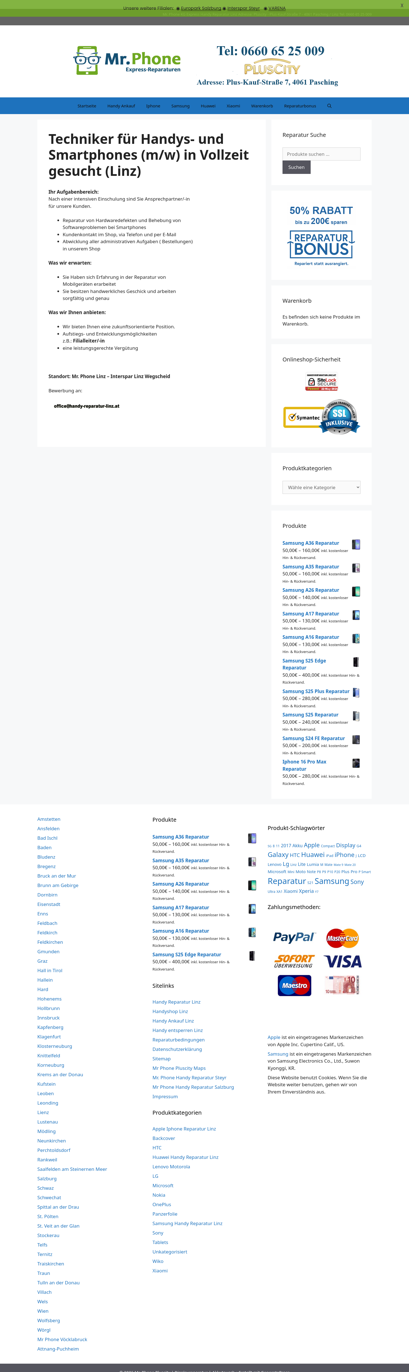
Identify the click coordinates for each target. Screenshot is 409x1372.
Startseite (86, 97)
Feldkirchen (50, 933)
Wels (42, 1292)
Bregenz (46, 857)
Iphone (153, 97)
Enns (42, 904)
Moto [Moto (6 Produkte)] (301, 862)
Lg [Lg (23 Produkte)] (286, 855)
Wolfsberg (48, 1311)
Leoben (45, 1084)
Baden (44, 838)
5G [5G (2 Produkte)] (270, 837)
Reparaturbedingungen (178, 1031)
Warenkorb (262, 97)
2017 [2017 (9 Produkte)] (286, 837)
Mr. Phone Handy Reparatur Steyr (189, 1068)
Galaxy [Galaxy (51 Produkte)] (278, 845)
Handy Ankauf (121, 97)
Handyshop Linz (170, 1002)
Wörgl (43, 1321)
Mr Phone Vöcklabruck (62, 1330)
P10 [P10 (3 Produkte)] (330, 863)
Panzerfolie (164, 1205)
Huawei (208, 97)
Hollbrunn (48, 999)
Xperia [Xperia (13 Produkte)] (306, 882)
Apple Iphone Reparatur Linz (184, 1120)
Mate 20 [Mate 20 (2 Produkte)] (350, 856)
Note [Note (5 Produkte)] (311, 862)
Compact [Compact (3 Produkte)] (328, 837)
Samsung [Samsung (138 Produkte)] (332, 872)
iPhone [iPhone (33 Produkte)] (344, 846)
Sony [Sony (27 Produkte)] (357, 873)
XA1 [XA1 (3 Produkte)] (280, 882)
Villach (44, 1283)
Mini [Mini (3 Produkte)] (291, 863)
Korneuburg (50, 1056)
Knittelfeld (48, 1046)
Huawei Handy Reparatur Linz (185, 1148)
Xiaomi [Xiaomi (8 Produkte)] (291, 882)
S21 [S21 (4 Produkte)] (310, 873)
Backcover (163, 1129)
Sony (157, 1224)
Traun (43, 1264)
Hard (42, 980)
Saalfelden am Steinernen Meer (72, 1160)
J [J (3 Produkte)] (356, 846)
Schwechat (49, 1188)
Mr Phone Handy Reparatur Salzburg (193, 1078)
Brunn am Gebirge (58, 876)
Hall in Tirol (49, 961)
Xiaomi (233, 97)
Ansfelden (48, 819)
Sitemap (161, 1049)
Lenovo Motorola (171, 1157)
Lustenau (47, 1113)
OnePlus (161, 1195)
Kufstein (46, 1075)
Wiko (158, 1252)
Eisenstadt (48, 895)
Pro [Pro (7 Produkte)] (353, 862)
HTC (156, 1138)
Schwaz (45, 1179)
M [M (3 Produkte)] (321, 855)
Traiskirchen (50, 1255)
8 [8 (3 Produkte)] (274, 837)
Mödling (46, 1122)
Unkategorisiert (169, 1243)
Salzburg (47, 1169)
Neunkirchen (51, 1132)
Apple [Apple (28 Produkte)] (312, 836)
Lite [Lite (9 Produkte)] (302, 855)
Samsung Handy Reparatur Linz (187, 1214)
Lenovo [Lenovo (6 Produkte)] (275, 855)
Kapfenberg (50, 1018)
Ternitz (44, 1245)
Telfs (42, 1236)
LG (155, 1167)
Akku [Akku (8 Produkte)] (298, 837)
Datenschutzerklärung (177, 1040)
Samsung (180, 97)
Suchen (296, 158)
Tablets (160, 1233)
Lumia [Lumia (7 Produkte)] (313, 855)
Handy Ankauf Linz (173, 1012)
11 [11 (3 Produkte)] (278, 837)
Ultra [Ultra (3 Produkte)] (272, 882)
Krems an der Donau (60, 1065)
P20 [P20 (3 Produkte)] (337, 863)
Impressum (165, 1087)
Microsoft (162, 1176)
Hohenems (49, 990)
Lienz (43, 1103)
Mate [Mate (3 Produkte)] (329, 855)
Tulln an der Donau (58, 1273)
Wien (42, 1302)
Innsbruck (48, 1009)
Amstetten (48, 810)
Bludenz (46, 848)
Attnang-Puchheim (58, 1340)
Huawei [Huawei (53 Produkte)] (313, 845)
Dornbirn (47, 886)
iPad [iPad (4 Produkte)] (329, 846)
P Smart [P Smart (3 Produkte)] (365, 863)
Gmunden (48, 942)
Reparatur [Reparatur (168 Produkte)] (287, 872)
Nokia (158, 1186)
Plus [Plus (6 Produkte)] (345, 862)
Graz (42, 952)
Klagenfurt (49, 1027)
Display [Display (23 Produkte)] (345, 836)
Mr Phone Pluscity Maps (179, 1059)
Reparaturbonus (300, 97)
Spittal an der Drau (58, 1198)
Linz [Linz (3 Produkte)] (293, 855)
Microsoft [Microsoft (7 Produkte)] (277, 862)
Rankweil (47, 1150)
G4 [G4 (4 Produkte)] (359, 836)
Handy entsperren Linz (177, 1021)
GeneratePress (275, 1363)
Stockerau (48, 1226)
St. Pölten (48, 1207)
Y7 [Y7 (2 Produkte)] (316, 883)
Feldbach (47, 914)
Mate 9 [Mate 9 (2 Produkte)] (338, 856)
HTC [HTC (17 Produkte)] (295, 846)
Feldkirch (47, 923)
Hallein (45, 971)
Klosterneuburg (54, 1037)
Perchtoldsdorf (53, 1141)
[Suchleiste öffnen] (329, 96)
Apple (274, 1028)
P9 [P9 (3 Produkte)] (324, 863)
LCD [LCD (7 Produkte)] (362, 846)
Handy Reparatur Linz (176, 993)
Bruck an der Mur (56, 867)
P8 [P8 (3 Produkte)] (319, 863)
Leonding (47, 1094)
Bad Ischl (47, 829)
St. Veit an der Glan (58, 1217)
